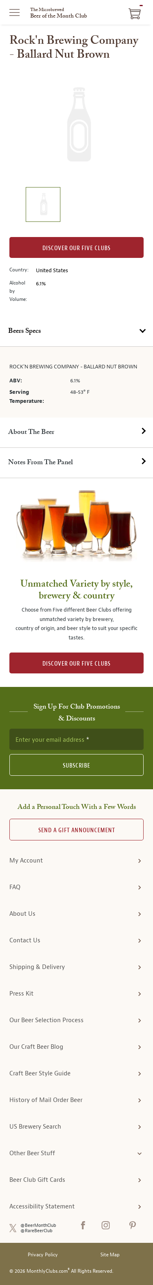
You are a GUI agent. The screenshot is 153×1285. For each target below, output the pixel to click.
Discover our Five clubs (76, 248)
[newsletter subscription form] (76, 739)
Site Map (110, 1255)
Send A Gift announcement (76, 830)
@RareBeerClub (36, 1230)
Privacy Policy (43, 1255)
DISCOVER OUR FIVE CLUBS (76, 664)
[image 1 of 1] (43, 205)
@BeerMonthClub (38, 1225)
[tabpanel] (76, 382)
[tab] (76, 331)
